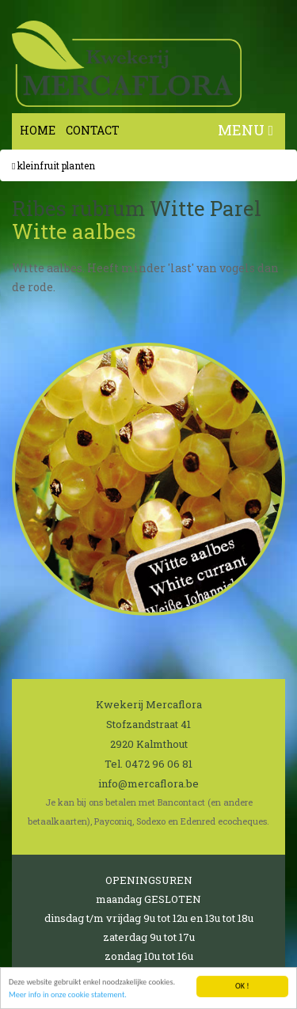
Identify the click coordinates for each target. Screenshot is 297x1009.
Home (37, 130)
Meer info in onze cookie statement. (68, 995)
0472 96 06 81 (158, 764)
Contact (93, 130)
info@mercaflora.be (148, 783)
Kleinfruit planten (53, 165)
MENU (245, 129)
